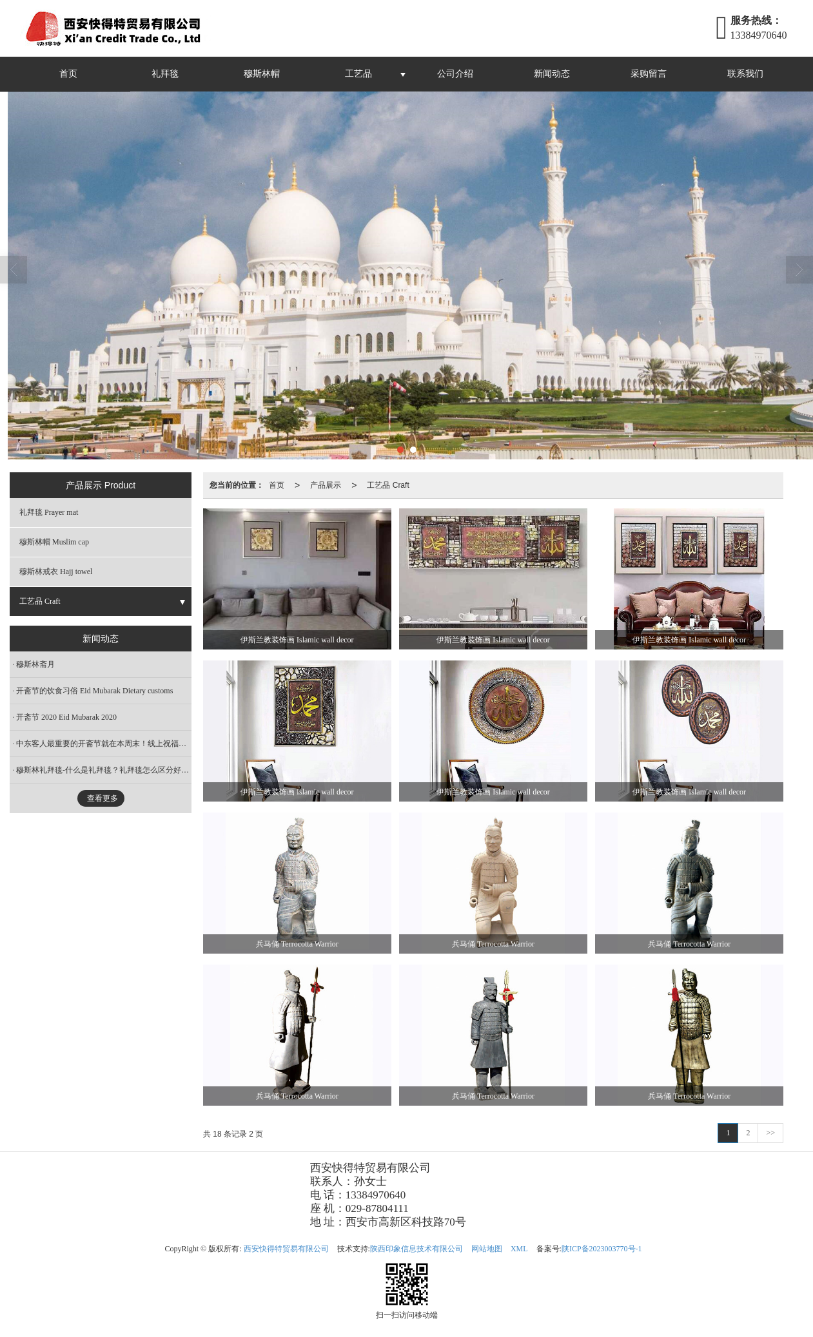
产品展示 (325, 485)
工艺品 (358, 74)
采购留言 (649, 74)
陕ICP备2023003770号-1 (602, 1248)
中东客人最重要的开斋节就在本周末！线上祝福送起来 (103, 743)
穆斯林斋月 (35, 664)
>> (770, 1132)
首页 (68, 74)
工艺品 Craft (388, 485)
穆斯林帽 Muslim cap (54, 541)
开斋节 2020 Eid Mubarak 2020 (66, 717)
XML (519, 1248)
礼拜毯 (165, 74)
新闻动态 (552, 74)
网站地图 (486, 1248)
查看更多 (102, 798)
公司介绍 (455, 74)
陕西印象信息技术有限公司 (416, 1248)
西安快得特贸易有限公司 (286, 1248)
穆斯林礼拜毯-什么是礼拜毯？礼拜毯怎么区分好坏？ (103, 769)
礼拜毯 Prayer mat (48, 512)
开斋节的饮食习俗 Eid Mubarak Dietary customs (94, 690)
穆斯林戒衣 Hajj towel (55, 571)
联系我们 (745, 74)
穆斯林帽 (262, 74)
